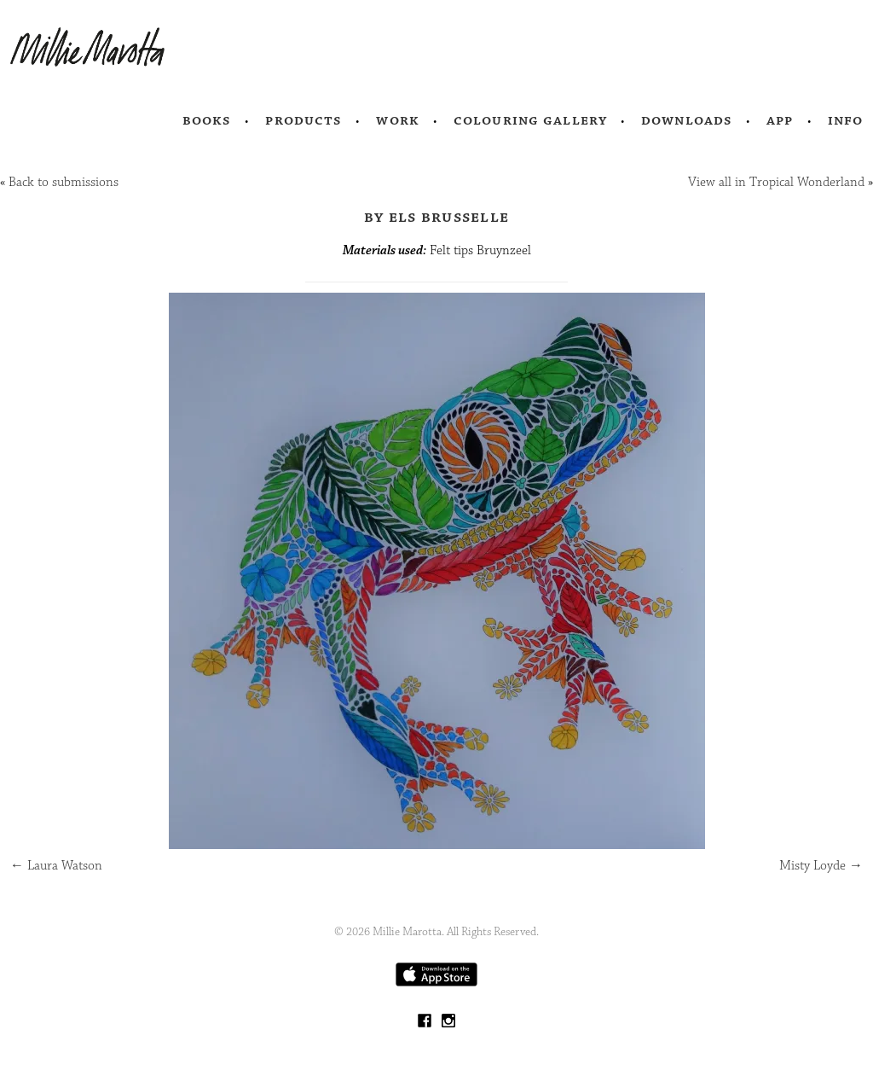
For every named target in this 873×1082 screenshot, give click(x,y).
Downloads (686, 120)
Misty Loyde (821, 866)
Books (207, 120)
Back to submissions (64, 182)
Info (846, 120)
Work (397, 120)
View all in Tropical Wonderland (776, 182)
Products (303, 120)
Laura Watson (56, 866)
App (779, 120)
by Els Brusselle (436, 217)
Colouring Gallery (530, 120)
